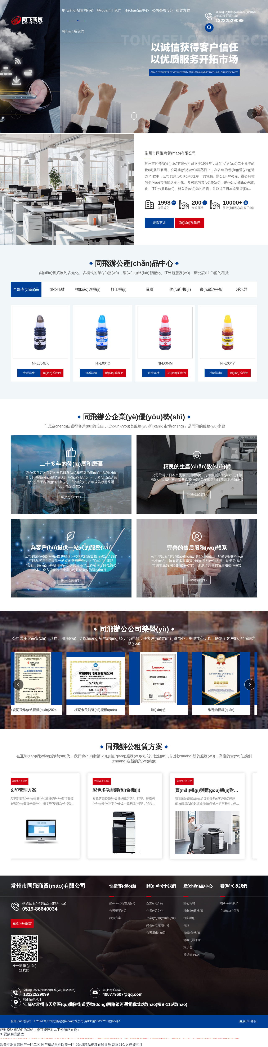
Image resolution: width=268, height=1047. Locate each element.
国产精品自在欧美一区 (58, 1044)
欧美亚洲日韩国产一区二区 (20, 1044)
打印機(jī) (118, 289)
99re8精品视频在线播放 (93, 1044)
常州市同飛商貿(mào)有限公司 (48, 886)
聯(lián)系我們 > (71, 497)
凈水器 (241, 289)
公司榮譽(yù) (162, 10)
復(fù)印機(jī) (180, 289)
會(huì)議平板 (211, 289)
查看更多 (159, 223)
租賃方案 (183, 10)
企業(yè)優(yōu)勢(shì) (161, 918)
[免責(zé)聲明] (248, 1021)
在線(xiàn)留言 (22, 923)
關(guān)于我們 (109, 10)
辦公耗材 (56, 289)
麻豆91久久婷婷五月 (127, 1044)
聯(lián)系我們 (73, 31)
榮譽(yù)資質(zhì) (157, 925)
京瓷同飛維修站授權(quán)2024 (102, 710)
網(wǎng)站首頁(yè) (77, 10)
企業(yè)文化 (154, 910)
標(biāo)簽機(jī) (87, 289)
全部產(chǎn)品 (26, 289)
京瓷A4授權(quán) (40, 710)
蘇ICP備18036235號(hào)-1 (102, 1021)
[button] (16, 113)
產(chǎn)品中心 (137, 10)
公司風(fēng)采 (156, 932)
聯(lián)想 (228, 710)
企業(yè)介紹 (154, 903)
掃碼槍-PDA (191, 954)
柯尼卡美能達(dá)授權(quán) (165, 710)
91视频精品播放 (12, 1034)
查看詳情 (29, 373)
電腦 (149, 289)
